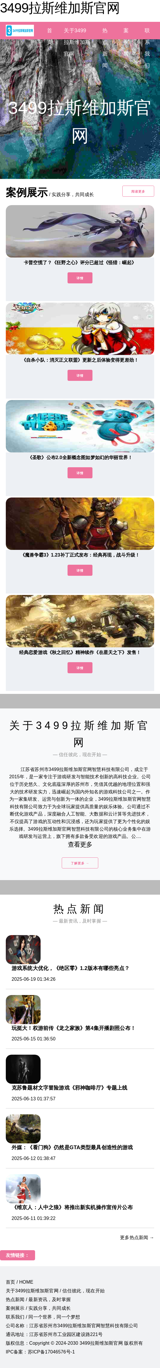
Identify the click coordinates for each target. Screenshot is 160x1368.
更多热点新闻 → (137, 1237)
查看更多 (80, 844)
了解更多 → (80, 863)
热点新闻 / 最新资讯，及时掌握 (38, 1299)
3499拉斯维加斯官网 (60, 7)
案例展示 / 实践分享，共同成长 (38, 1308)
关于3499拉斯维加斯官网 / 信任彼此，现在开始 (55, 1290)
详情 (80, 278)
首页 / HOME (19, 1282)
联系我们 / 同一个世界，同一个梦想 (43, 1316)
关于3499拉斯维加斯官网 (77, 42)
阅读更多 (138, 191)
